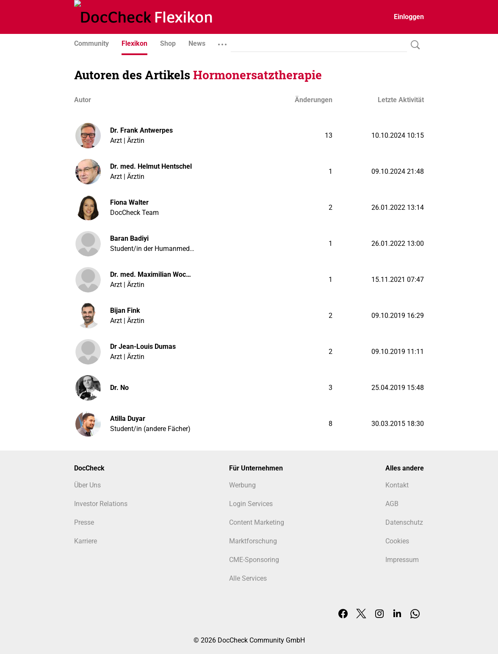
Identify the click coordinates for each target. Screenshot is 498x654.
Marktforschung (253, 541)
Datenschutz (404, 522)
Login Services (251, 504)
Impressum (402, 560)
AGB (391, 504)
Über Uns (87, 485)
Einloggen (409, 17)
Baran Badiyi (129, 238)
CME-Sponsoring (254, 560)
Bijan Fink (125, 310)
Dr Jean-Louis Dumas (143, 346)
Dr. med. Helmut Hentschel (151, 166)
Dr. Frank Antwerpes (141, 130)
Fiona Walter (129, 202)
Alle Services (248, 578)
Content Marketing (256, 522)
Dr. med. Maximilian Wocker (152, 274)
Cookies (397, 541)
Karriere (85, 541)
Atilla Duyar (127, 419)
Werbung (242, 485)
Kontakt (397, 485)
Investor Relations (100, 504)
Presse (84, 522)
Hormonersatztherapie (257, 75)
